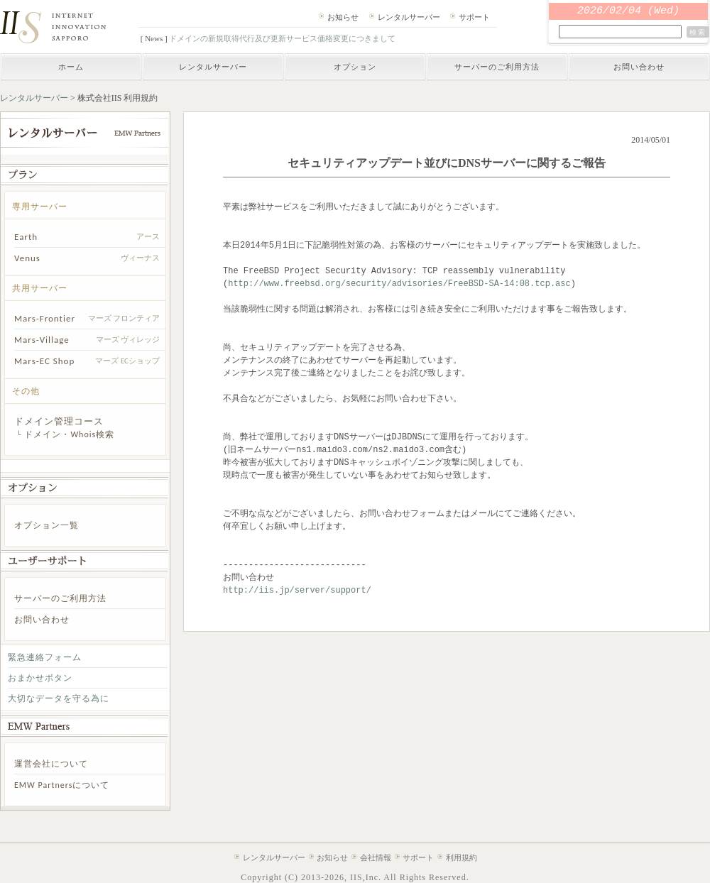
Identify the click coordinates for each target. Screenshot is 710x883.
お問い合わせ (639, 66)
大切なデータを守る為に (58, 698)
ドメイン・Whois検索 (69, 434)
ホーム (71, 66)
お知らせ (343, 17)
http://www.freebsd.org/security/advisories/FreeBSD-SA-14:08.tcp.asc (399, 284)
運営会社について (51, 764)
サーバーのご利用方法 (497, 66)
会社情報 (375, 857)
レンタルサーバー (409, 17)
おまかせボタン (40, 678)
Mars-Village (42, 339)
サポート (474, 17)
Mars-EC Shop (44, 361)
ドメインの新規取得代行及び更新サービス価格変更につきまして (282, 38)
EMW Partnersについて (61, 785)
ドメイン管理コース (59, 421)
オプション (355, 66)
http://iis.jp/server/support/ (297, 590)
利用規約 (461, 857)
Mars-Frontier (44, 318)
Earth (26, 236)
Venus (27, 258)
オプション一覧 (46, 525)
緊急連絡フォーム (45, 657)
